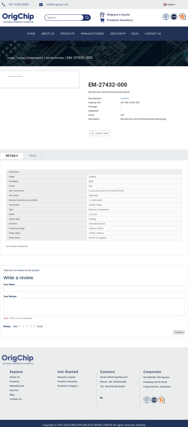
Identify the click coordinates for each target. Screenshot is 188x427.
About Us (47, 33)
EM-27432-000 (80, 58)
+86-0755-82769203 (108, 386)
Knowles (124, 98)
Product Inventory (61, 381)
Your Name (9, 284)
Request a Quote (118, 14)
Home (31, 33)
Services (117, 33)
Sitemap (141, 425)
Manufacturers (92, 33)
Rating (6, 326)
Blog (135, 33)
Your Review (9, 296)
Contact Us (153, 33)
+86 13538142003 (18, 4)
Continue (179, 332)
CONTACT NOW (101, 133)
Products (67, 33)
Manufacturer (10, 385)
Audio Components (30, 58)
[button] (10, 80)
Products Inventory (120, 20)
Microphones (55, 58)
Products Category (61, 385)
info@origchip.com (57, 4)
